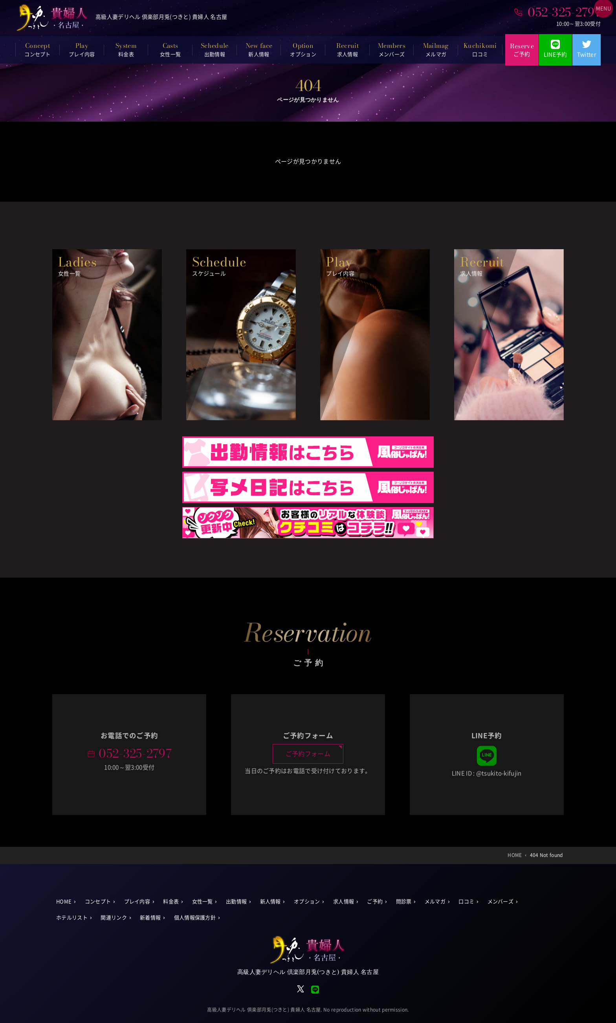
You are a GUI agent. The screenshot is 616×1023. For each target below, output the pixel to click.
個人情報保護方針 (195, 917)
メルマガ (435, 901)
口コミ (466, 901)
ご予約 (375, 901)
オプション (307, 901)
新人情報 (270, 901)
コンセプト (98, 901)
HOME (64, 901)
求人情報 (343, 901)
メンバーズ (501, 901)
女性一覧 (202, 901)
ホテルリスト (72, 917)
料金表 (171, 901)
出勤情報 (236, 901)
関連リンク (114, 917)
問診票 (404, 901)
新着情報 (150, 917)
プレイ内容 (137, 901)
